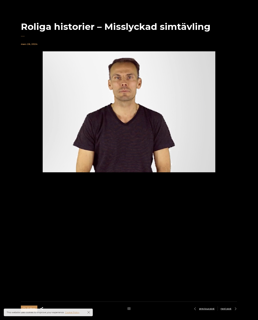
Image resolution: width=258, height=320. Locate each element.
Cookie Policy (72, 312)
